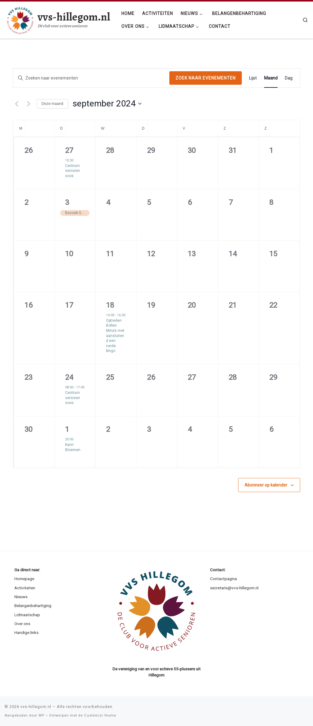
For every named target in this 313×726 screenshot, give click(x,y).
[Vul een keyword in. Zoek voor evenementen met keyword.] (91, 78)
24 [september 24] (69, 377)
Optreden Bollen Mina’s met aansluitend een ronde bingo (115, 335)
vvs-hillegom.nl (35, 706)
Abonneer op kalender (266, 485)
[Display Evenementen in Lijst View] (253, 78)
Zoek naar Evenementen (205, 78)
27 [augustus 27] (69, 150)
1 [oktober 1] (67, 429)
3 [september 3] (67, 202)
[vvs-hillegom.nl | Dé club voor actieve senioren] (20, 18)
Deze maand (52, 104)
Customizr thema (100, 715)
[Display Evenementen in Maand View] (271, 78)
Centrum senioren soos (72, 171)
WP (41, 715)
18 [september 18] (110, 305)
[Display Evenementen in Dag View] (289, 78)
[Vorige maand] (16, 103)
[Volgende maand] (28, 103)
